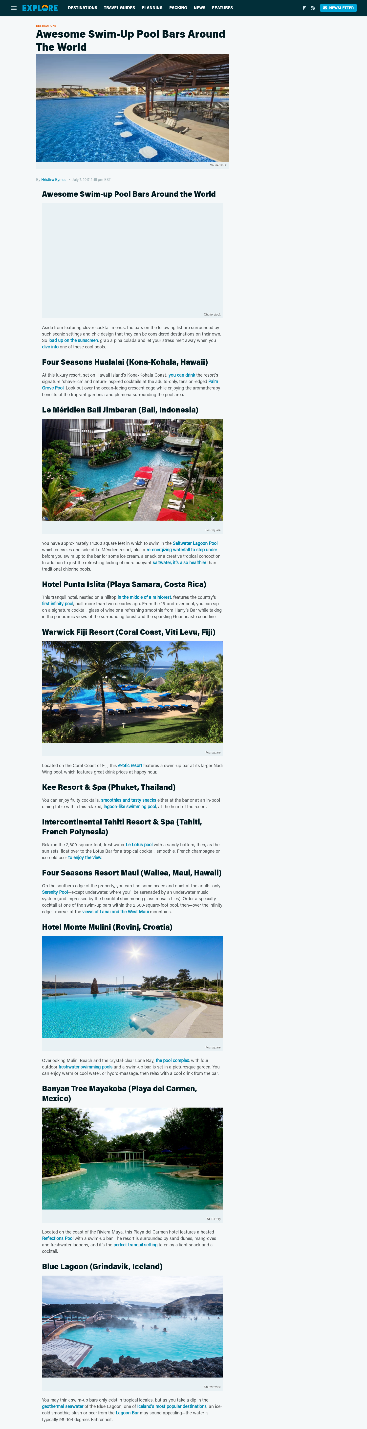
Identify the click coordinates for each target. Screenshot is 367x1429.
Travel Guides (119, 7)
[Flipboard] (304, 8)
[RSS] (313, 8)
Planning (152, 7)
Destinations (82, 7)
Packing (178, 7)
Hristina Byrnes (53, 179)
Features (222, 7)
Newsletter (338, 7)
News (199, 7)
